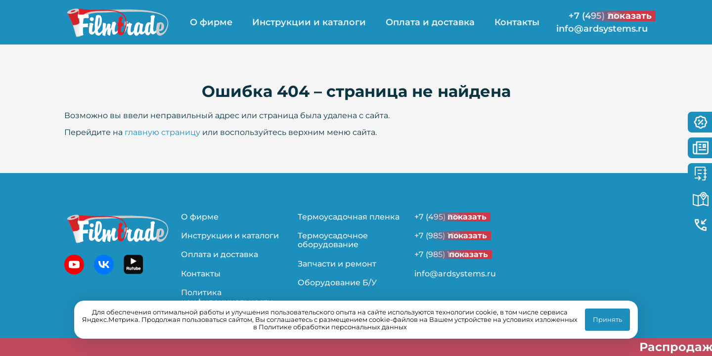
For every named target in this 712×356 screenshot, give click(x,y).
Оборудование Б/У (337, 282)
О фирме (211, 22)
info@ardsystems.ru (602, 29)
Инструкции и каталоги (309, 22)
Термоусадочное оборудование (333, 240)
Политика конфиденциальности (227, 297)
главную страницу (162, 132)
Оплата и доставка (430, 22)
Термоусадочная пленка (349, 217)
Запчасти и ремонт (337, 263)
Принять (607, 319)
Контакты (516, 22)
